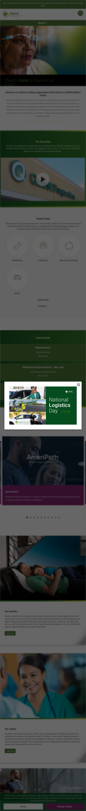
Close (78, 384)
